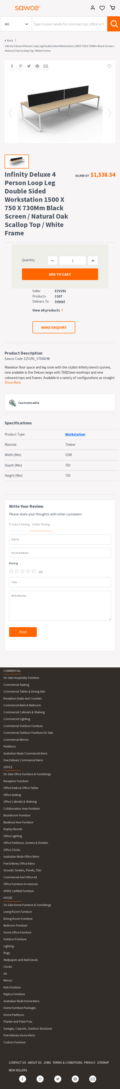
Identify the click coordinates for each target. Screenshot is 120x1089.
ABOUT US (35, 1062)
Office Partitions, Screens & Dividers (25, 843)
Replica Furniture (14, 994)
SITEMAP (103, 1062)
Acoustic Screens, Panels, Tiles (22, 870)
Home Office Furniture (17, 932)
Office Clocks (11, 850)
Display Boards (12, 829)
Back (10, 40)
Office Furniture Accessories (20, 884)
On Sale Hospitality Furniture (21, 678)
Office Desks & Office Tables (20, 788)
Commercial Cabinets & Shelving (24, 712)
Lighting (8, 946)
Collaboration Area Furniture (21, 809)
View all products (46, 310)
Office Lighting (12, 836)
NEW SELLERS (18, 1070)
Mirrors (7, 980)
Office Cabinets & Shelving (20, 802)
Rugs (6, 953)
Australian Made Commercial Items (25, 753)
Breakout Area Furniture (18, 822)
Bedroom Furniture (15, 925)
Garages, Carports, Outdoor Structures (27, 1029)
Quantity (28, 260)
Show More (13, 382)
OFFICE (8, 767)
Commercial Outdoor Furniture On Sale (28, 733)
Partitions (9, 746)
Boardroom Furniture (16, 815)
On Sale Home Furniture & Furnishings (27, 905)
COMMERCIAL (12, 671)
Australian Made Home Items (21, 1001)
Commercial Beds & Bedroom (22, 705)
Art (5, 974)
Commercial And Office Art (20, 877)
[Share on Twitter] (27, 66)
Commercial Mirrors (15, 740)
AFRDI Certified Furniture (18, 891)
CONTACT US (17, 1062)
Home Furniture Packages (19, 1008)
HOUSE (7, 898)
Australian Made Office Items (21, 857)
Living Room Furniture (17, 912)
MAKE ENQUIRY (53, 327)
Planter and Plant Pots (17, 1022)
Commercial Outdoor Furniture (23, 726)
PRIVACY (90, 1062)
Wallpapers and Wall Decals (20, 960)
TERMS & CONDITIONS (67, 1062)
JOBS (47, 1062)
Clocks (7, 967)
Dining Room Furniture (17, 919)
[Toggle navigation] (5, 8)
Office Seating (12, 795)
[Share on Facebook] (10, 66)
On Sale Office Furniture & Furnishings (27, 774)
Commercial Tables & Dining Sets (24, 691)
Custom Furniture (14, 1042)
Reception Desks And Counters (22, 698)
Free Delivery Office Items (19, 864)
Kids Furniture (12, 987)
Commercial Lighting (16, 719)
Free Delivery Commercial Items (23, 760)
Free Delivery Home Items (19, 1035)
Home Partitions (13, 1015)
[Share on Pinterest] (19, 66)
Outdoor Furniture (14, 939)
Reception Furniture (15, 781)
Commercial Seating (16, 685)
